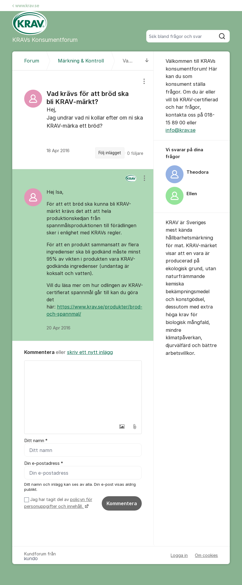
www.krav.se (25, 5)
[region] (83, 120)
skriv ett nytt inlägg (90, 352)
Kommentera (122, 503)
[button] (122, 427)
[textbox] (82, 391)
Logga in (179, 555)
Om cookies (206, 555)
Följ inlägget (109, 152)
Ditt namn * (35, 440)
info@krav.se (180, 130)
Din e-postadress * (43, 463)
